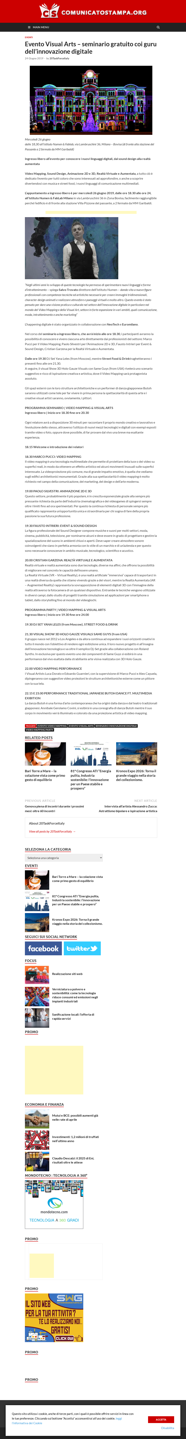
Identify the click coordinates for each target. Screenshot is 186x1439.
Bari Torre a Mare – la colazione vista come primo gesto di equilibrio (45, 775)
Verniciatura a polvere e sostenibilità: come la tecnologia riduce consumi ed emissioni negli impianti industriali (75, 995)
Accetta (161, 1419)
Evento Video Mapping (52, 725)
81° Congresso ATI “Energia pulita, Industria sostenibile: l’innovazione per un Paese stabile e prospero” (91, 779)
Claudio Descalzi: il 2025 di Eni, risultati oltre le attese (73, 1160)
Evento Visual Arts (81, 725)
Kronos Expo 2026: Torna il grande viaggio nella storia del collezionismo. (136, 775)
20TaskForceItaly (59, 58)
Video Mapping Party (39, 729)
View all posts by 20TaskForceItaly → (52, 831)
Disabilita (167, 1428)
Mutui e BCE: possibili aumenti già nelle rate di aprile (75, 1117)
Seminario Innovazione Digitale (116, 725)
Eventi (29, 37)
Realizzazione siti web (67, 974)
